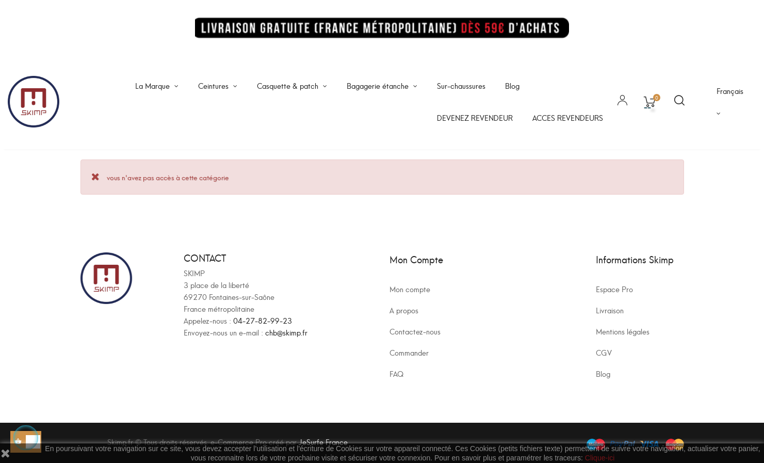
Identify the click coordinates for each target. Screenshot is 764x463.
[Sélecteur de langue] (732, 102)
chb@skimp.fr (286, 332)
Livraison (610, 310)
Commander (409, 352)
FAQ (396, 373)
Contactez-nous (415, 331)
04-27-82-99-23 (262, 320)
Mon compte (409, 289)
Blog (603, 373)
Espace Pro (614, 289)
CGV (604, 352)
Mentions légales (622, 331)
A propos (403, 310)
